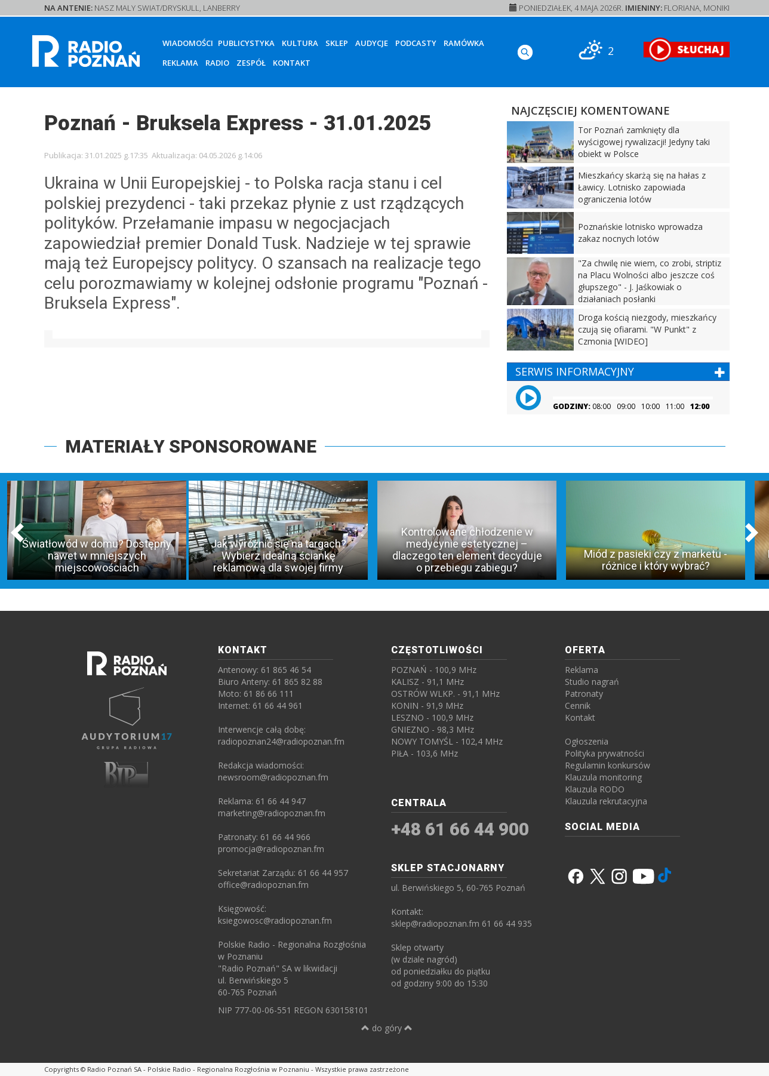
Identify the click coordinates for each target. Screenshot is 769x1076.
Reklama (180, 62)
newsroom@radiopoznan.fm (273, 777)
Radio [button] (217, 62)
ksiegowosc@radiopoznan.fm (275, 920)
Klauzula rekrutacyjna (606, 801)
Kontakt (291, 62)
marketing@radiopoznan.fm (271, 813)
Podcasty (415, 43)
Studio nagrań (592, 681)
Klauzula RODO (595, 789)
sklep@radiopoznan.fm (435, 923)
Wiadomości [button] (187, 43)
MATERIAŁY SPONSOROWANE (190, 446)
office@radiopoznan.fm (263, 884)
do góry (387, 1028)
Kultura (300, 43)
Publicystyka (246, 43)
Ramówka (464, 43)
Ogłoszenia (586, 741)
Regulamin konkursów (607, 765)
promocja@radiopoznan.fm (271, 848)
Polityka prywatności (604, 753)
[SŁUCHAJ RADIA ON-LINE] (686, 49)
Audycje (371, 43)
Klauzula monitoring (603, 777)
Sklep (336, 43)
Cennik (577, 705)
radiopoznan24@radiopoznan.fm (281, 741)
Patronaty (584, 693)
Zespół (251, 62)
